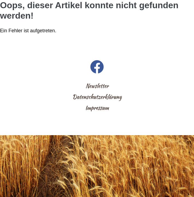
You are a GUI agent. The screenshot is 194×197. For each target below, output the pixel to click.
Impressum (97, 108)
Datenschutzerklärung (97, 97)
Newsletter (97, 86)
